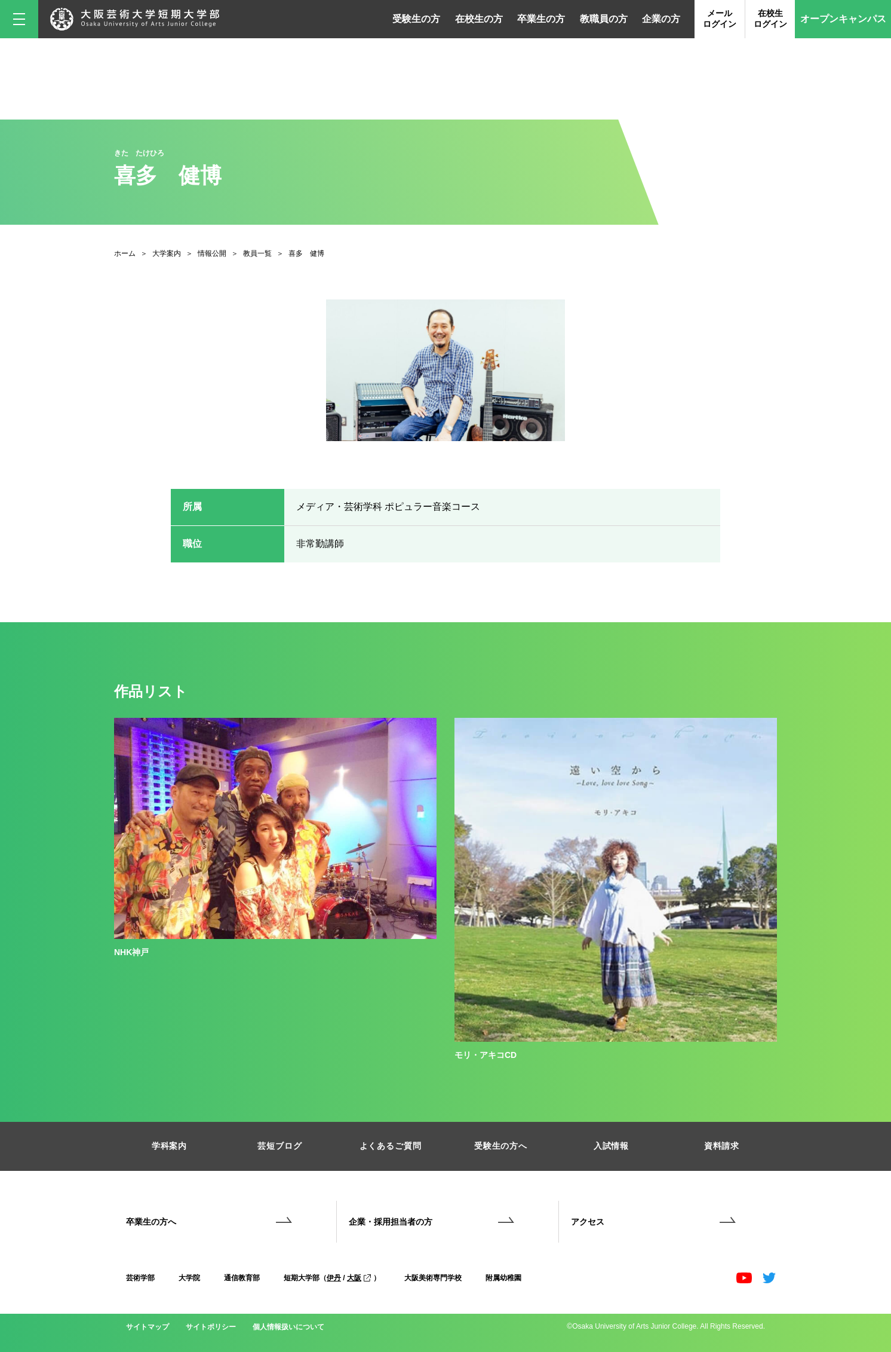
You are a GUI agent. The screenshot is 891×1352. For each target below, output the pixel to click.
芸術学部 (140, 1278)
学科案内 (169, 1146)
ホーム (125, 253)
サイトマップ (147, 1327)
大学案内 (166, 253)
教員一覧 (257, 253)
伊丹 (334, 1278)
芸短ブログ (279, 1146)
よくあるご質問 (391, 1146)
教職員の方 (604, 19)
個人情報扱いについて (288, 1327)
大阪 (359, 1278)
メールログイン (719, 18)
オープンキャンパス (843, 19)
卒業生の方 (541, 19)
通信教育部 (242, 1278)
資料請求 (721, 1146)
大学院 (189, 1278)
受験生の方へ (500, 1146)
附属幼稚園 (503, 1278)
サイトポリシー (211, 1327)
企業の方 (661, 19)
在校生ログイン (770, 18)
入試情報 (611, 1146)
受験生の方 (416, 19)
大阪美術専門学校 (433, 1278)
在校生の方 (479, 19)
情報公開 (212, 253)
